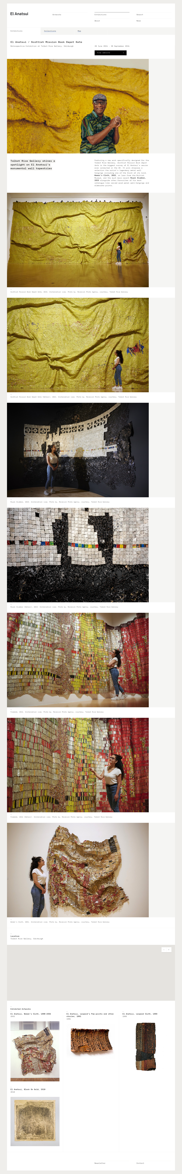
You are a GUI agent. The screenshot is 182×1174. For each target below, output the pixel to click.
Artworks (56, 15)
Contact (140, 1163)
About (97, 21)
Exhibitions (100, 15)
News (138, 21)
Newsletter (99, 1163)
